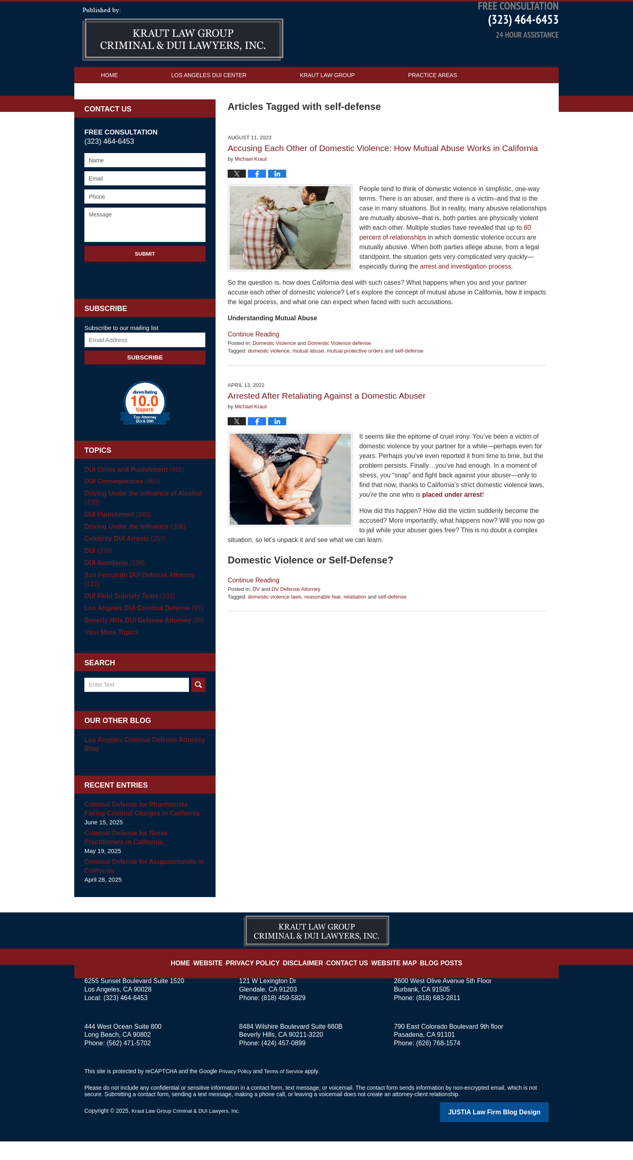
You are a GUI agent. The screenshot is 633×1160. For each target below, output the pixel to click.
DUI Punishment (115, 543)
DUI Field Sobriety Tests (127, 615)
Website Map (387, 976)
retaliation (355, 625)
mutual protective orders (355, 379)
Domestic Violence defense (339, 372)
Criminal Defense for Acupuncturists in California (140, 886)
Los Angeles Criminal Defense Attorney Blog (141, 764)
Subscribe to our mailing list (121, 356)
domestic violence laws (275, 625)
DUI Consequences (119, 510)
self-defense (409, 379)
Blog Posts (428, 976)
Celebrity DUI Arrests (122, 567)
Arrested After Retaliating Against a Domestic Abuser (326, 424)
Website (225, 976)
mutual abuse (308, 379)
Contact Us (119, 120)
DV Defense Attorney (295, 618)
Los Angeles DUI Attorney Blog (182, 63)
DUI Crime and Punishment (131, 498)
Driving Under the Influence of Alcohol (139, 526)
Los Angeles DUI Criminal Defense (140, 627)
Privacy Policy (264, 976)
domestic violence (268, 379)
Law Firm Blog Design (510, 1131)
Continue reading (253, 362)
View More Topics (109, 652)
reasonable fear (322, 625)
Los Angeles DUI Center (209, 104)
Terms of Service (287, 1091)
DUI (97, 579)
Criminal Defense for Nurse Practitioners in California (142, 857)
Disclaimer (307, 976)
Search (198, 705)
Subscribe (145, 385)
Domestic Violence (274, 372)
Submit (145, 282)
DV (256, 618)
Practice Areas (432, 104)
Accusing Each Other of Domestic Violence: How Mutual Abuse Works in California (383, 176)
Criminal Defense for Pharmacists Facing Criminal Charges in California (143, 828)
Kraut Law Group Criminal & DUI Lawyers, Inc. (190, 1130)
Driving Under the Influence (131, 555)
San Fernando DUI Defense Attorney (144, 603)
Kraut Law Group (327, 104)
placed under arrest (452, 523)
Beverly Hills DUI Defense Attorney (140, 640)
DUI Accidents (112, 591)
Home (109, 104)
